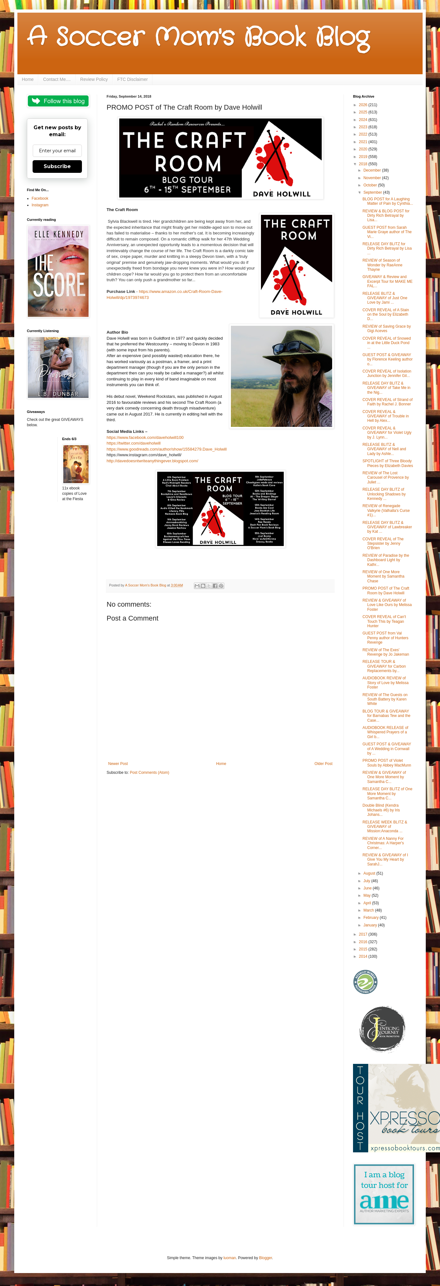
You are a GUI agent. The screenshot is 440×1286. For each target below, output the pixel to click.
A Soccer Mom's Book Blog (198, 38)
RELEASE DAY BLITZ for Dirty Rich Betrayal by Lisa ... (387, 248)
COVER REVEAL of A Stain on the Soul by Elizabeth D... (386, 314)
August (369, 873)
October (370, 185)
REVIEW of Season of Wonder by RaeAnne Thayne (382, 265)
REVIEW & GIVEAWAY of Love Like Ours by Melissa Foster (387, 605)
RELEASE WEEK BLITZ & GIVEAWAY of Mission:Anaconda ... (385, 827)
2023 (364, 127)
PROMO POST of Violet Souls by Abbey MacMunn (387, 762)
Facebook (40, 198)
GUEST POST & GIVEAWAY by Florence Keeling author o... (387, 359)
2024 (364, 120)
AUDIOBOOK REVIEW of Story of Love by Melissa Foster (386, 682)
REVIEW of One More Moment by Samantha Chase (383, 576)
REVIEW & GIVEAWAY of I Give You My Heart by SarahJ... (385, 859)
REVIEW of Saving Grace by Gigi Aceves (387, 328)
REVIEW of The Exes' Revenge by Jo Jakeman (386, 652)
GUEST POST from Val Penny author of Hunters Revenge (385, 638)
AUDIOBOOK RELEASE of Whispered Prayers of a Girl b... (385, 732)
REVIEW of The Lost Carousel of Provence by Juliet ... (386, 477)
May (367, 895)
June (368, 888)
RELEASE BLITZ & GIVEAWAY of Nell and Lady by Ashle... (384, 449)
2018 (364, 164)
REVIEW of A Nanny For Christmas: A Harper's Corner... (383, 843)
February (371, 917)
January (370, 925)
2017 (364, 934)
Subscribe (57, 166)
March (369, 910)
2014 (364, 956)
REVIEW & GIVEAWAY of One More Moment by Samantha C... (384, 777)
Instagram (40, 205)
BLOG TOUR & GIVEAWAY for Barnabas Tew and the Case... (387, 716)
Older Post (323, 763)
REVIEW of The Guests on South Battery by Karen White (385, 699)
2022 (364, 134)
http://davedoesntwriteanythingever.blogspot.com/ (152, 460)
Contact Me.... (57, 79)
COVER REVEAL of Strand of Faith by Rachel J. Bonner (387, 401)
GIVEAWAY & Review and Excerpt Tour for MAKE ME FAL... (387, 281)
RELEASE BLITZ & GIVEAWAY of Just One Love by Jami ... (385, 298)
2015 (364, 949)
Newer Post (118, 763)
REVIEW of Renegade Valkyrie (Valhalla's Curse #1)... (386, 510)
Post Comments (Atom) (149, 772)
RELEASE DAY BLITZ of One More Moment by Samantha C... (387, 793)
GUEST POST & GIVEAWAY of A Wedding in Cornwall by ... (387, 748)
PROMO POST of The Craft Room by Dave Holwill (386, 590)
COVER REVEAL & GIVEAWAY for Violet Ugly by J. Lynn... (387, 433)
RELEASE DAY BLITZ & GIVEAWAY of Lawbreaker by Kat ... (387, 527)
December (372, 170)
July (367, 881)
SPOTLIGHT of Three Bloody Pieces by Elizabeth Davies (388, 463)
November (372, 178)
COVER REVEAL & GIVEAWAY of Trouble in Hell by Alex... (386, 416)
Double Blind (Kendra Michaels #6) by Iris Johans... (381, 810)
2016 (364, 942)
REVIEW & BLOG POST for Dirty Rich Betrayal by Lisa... (386, 215)
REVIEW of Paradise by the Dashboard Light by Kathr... (386, 560)
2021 (364, 142)
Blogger (265, 1258)
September (373, 192)
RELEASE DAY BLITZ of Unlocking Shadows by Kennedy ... (384, 494)
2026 (364, 105)
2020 (364, 149)
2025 (364, 112)
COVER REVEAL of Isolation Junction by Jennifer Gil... (387, 373)
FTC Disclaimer (132, 79)
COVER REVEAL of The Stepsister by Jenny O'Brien (383, 543)
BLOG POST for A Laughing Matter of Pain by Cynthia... (388, 201)
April (367, 903)
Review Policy (94, 79)
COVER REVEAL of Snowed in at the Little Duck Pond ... (387, 343)
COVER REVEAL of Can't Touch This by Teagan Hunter (384, 621)
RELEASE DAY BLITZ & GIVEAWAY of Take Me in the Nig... (387, 388)
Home (28, 79)
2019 (364, 157)
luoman (229, 1258)
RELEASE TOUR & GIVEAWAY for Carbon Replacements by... (384, 666)
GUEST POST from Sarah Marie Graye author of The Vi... (387, 232)
